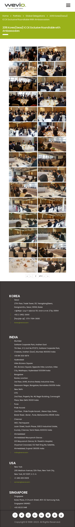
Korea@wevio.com (21, 323)
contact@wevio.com (22, 482)
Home (5, 15)
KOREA (14, 296)
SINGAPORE (18, 492)
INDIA (13, 337)
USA (12, 463)
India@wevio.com (21, 452)
